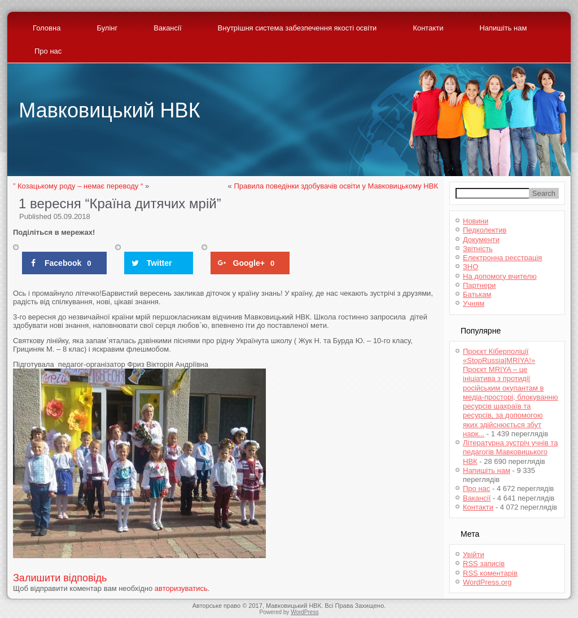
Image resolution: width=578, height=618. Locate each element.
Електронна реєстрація (502, 257)
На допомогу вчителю (500, 276)
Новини (475, 221)
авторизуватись (181, 588)
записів (484, 563)
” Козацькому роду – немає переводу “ (78, 186)
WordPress (304, 612)
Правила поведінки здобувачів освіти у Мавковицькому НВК (336, 186)
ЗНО (470, 266)
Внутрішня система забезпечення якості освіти (297, 28)
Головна (46, 28)
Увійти (473, 554)
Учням (473, 303)
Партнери (479, 285)
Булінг (107, 28)
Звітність (478, 248)
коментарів (490, 573)
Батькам (477, 294)
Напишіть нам (503, 28)
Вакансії (167, 28)
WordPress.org (487, 582)
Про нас (48, 51)
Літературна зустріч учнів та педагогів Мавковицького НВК (510, 452)
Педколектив (484, 230)
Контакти (428, 28)
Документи (481, 239)
